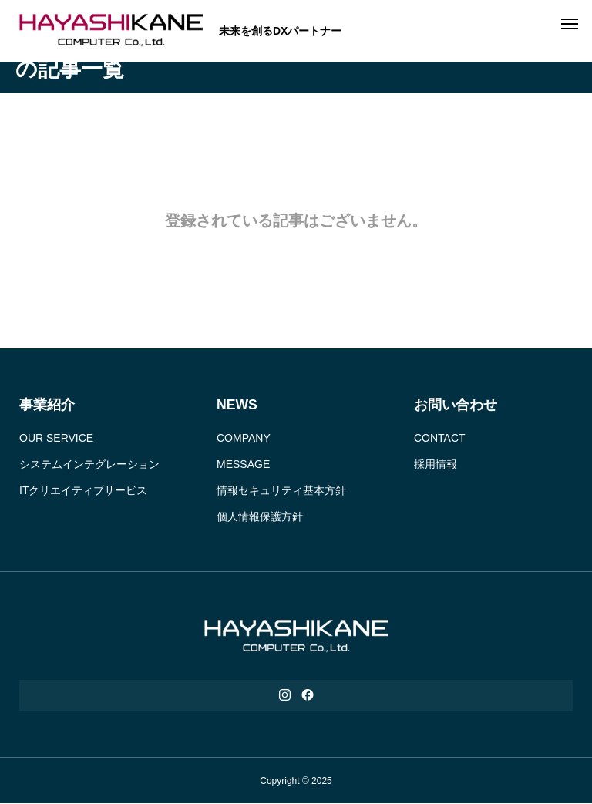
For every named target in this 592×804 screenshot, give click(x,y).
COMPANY (244, 438)
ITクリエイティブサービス (83, 490)
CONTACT (440, 438)
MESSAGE (243, 464)
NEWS (237, 404)
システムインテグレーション (89, 464)
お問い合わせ (455, 404)
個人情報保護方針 (260, 516)
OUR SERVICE (56, 438)
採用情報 (435, 464)
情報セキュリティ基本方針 (281, 490)
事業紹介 (47, 404)
